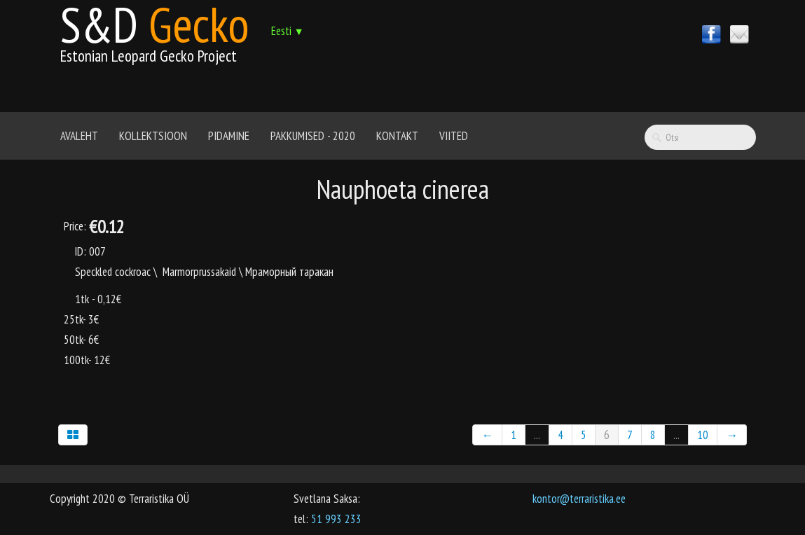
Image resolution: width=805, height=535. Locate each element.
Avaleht (79, 136)
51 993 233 (336, 519)
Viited (453, 136)
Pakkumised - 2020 (312, 136)
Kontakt (397, 136)
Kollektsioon (153, 136)
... (537, 435)
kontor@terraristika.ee (579, 498)
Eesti (287, 31)
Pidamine (228, 136)
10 (702, 435)
